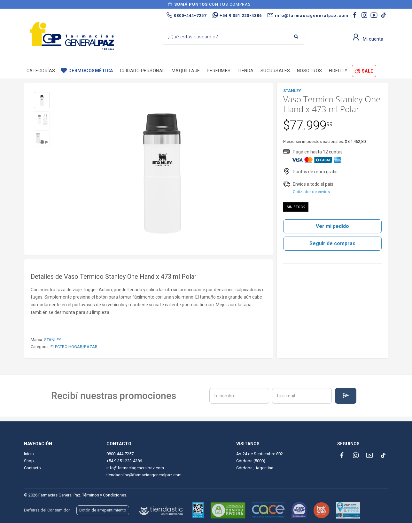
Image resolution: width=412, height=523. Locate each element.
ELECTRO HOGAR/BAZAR (74, 346)
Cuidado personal (142, 70)
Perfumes (219, 70)
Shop (29, 460)
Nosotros (309, 70)
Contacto (32, 467)
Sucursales (275, 70)
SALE (367, 71)
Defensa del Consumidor (47, 510)
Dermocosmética (90, 70)
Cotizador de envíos (311, 191)
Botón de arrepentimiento (102, 510)
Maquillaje (186, 70)
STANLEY (52, 339)
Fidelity (338, 70)
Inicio (29, 453)
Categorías (41, 70)
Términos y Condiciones (104, 495)
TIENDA (245, 70)
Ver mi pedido (332, 226)
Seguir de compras (332, 243)
